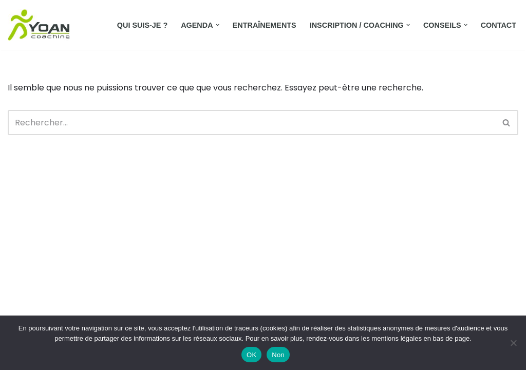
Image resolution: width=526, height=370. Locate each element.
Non (278, 355)
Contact (498, 25)
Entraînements (264, 25)
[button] (217, 25)
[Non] (513, 343)
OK (251, 355)
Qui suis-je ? (142, 25)
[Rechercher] (251, 122)
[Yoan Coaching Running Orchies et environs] (38, 25)
